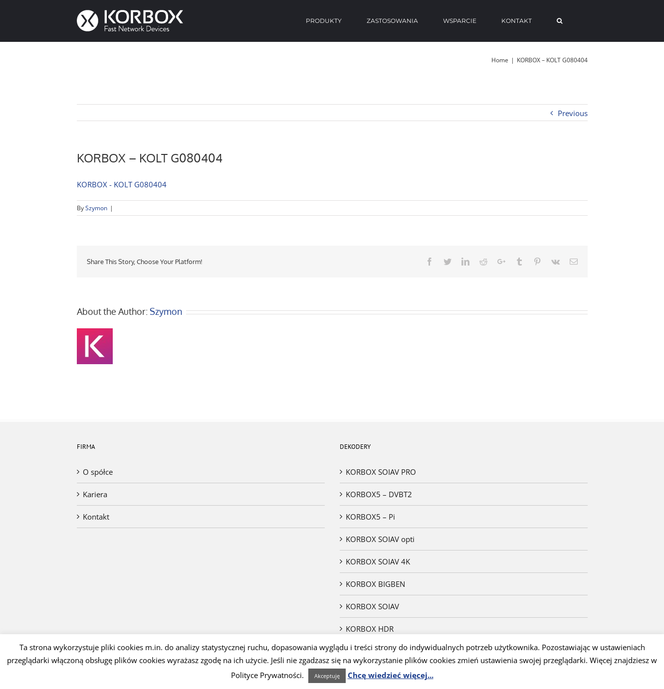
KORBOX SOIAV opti (380, 539)
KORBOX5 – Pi (370, 517)
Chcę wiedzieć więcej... (391, 675)
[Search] (560, 21)
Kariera (95, 494)
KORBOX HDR (370, 629)
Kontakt (96, 517)
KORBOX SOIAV (372, 606)
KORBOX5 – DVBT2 (379, 494)
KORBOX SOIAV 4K (378, 561)
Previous (573, 113)
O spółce (98, 472)
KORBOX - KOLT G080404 (122, 184)
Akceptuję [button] (327, 676)
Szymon (96, 208)
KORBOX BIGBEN (375, 584)
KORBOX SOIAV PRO (381, 472)
